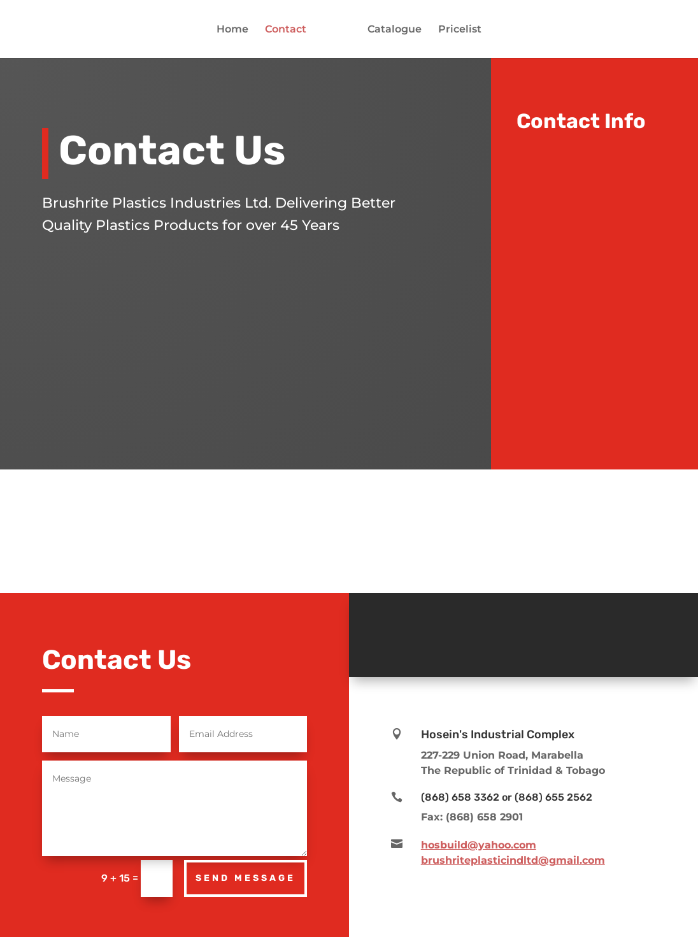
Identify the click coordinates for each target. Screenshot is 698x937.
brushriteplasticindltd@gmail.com (513, 860)
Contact (285, 30)
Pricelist (459, 30)
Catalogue (394, 30)
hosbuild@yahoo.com (478, 845)
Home (232, 30)
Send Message (246, 878)
